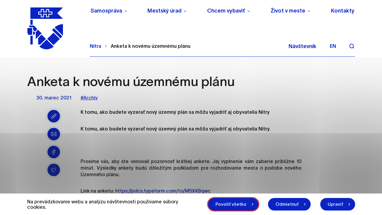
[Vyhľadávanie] (351, 46)
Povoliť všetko (231, 204)
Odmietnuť (287, 204)
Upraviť (335, 204)
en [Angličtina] (333, 46)
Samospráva (106, 11)
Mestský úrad (164, 11)
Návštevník (302, 46)
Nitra (95, 46)
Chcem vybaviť (226, 11)
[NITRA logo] (54, 28)
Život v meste (288, 11)
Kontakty (343, 11)
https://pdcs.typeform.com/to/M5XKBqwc (163, 191)
